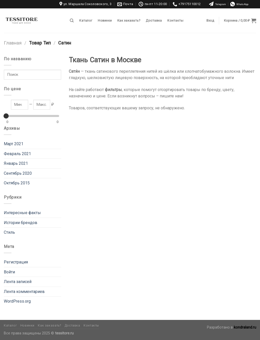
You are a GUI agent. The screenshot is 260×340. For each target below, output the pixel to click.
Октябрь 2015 (17, 183)
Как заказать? (128, 20)
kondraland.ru (245, 327)
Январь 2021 (16, 163)
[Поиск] (72, 20)
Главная (13, 43)
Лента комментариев (24, 291)
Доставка (154, 20)
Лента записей (17, 281)
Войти (9, 272)
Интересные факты (22, 212)
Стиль (9, 232)
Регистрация (16, 262)
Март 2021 (13, 143)
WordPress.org (17, 301)
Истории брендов (20, 222)
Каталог (85, 20)
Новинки (105, 20)
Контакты (175, 20)
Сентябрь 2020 (18, 173)
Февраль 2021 (17, 153)
